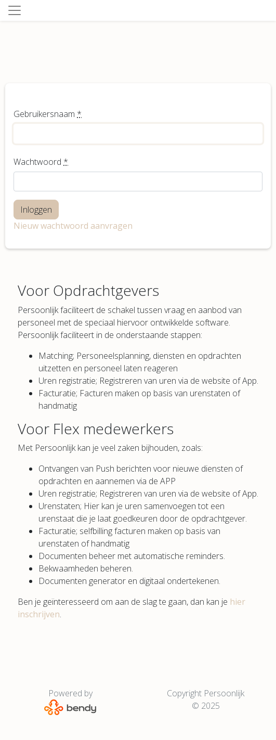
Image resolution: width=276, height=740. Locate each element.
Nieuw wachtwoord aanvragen (73, 225)
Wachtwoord (41, 161)
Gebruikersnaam (48, 114)
